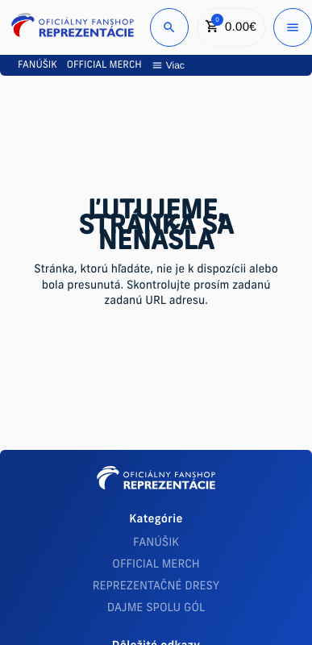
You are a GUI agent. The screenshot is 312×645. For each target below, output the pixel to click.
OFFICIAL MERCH (155, 565)
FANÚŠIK (156, 543)
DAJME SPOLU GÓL (156, 608)
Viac (168, 65)
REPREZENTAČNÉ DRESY (156, 586)
